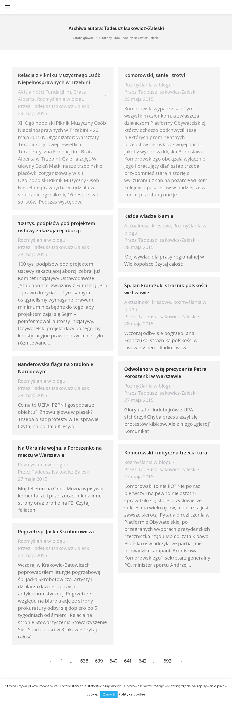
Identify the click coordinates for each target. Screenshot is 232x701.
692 (167, 661)
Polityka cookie (132, 694)
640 (113, 661)
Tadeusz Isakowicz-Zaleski (134, 28)
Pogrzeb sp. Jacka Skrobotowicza (56, 531)
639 (99, 661)
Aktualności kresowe (147, 225)
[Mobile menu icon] (8, 7)
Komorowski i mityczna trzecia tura (165, 452)
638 (84, 661)
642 (142, 661)
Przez (54, 106)
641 (128, 661)
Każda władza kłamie (148, 216)
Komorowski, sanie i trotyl (154, 75)
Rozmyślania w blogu (61, 99)
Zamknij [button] (109, 694)
